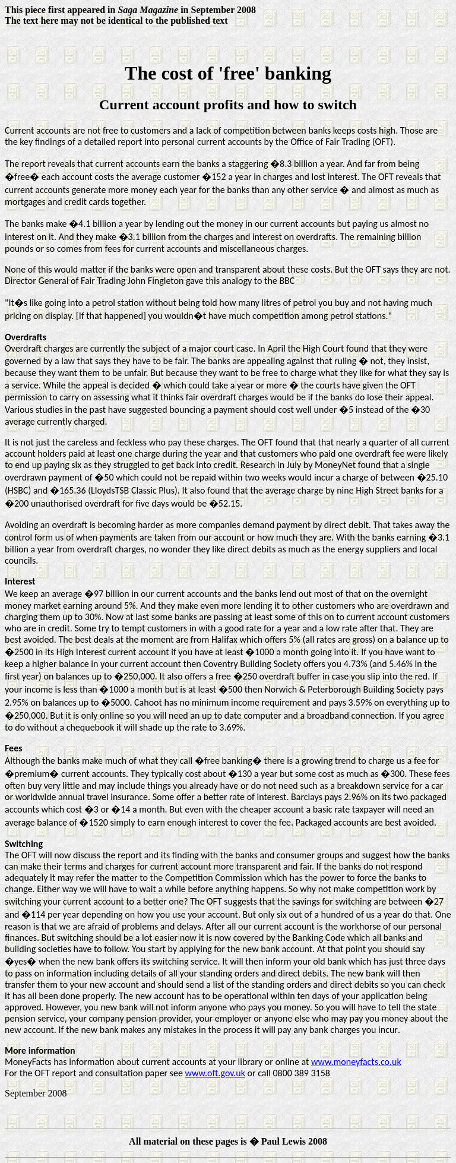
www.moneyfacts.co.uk (356, 1061)
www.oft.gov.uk (215, 1073)
